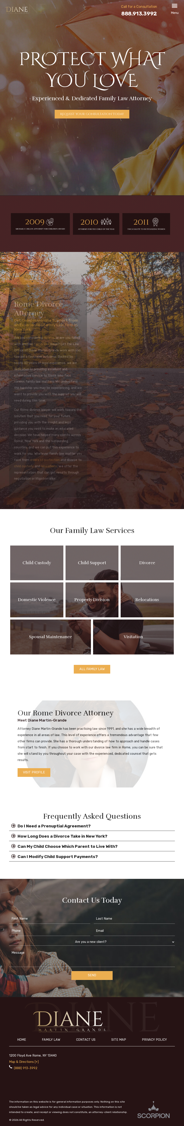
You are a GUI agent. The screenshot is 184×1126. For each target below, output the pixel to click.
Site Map (118, 1040)
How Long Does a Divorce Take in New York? (58, 835)
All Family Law (92, 669)
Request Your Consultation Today (92, 114)
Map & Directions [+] (24, 1062)
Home (21, 1040)
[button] (174, 9)
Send (92, 975)
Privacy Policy (154, 1040)
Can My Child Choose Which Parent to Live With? (63, 846)
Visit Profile (34, 772)
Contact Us (85, 1040)
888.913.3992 (139, 13)
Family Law (51, 1040)
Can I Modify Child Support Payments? (53, 856)
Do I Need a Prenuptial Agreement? (49, 825)
